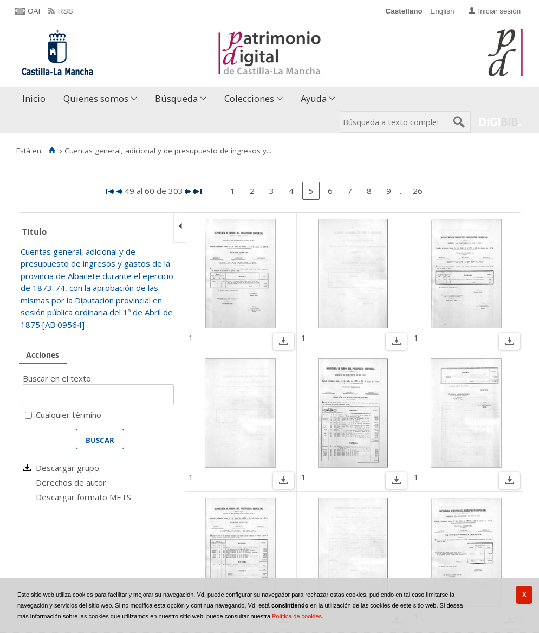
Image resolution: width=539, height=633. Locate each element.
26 (418, 190)
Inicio (34, 98)
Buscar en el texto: (58, 378)
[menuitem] (36, 99)
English (442, 11)
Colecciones (249, 98)
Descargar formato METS (83, 497)
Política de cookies (297, 616)
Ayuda (314, 98)
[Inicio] (51, 150)
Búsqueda (176, 98)
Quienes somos (95, 98)
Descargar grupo (67, 467)
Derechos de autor (71, 482)
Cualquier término (68, 414)
